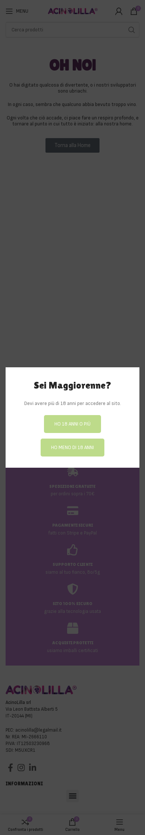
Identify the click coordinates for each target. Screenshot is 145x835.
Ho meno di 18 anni (72, 447)
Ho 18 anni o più (72, 424)
